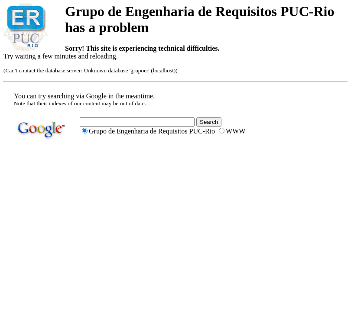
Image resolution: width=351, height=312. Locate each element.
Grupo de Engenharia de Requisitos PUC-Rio (152, 131)
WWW (235, 131)
